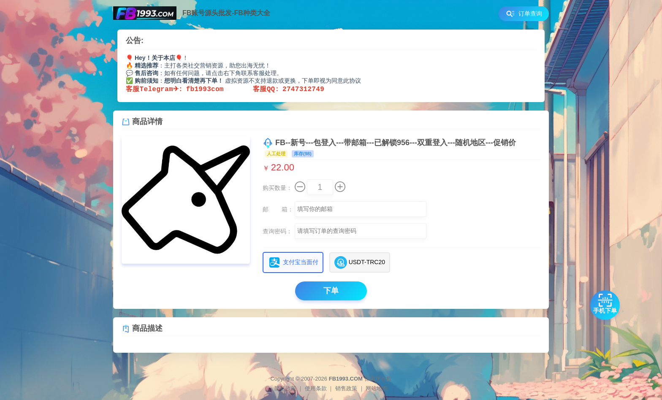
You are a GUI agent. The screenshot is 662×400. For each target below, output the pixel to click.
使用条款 (316, 388)
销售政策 (346, 388)
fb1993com (219, 89)
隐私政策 (285, 388)
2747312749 (303, 89)
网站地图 (377, 388)
